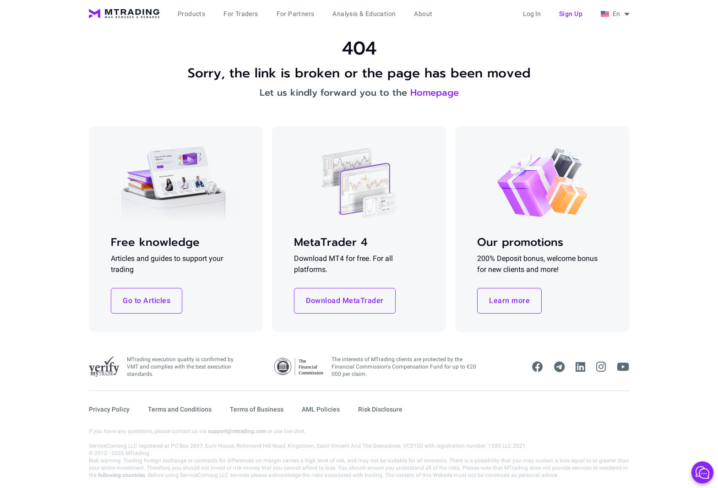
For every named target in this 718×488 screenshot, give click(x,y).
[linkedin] (580, 367)
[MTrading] (124, 14)
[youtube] (623, 367)
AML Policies (321, 409)
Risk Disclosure (380, 409)
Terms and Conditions (180, 409)
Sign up (571, 13)
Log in (532, 13)
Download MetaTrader (345, 300)
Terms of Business (256, 409)
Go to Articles (146, 300)
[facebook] (537, 367)
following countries (121, 475)
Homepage (434, 92)
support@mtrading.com (237, 431)
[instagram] (601, 367)
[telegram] (559, 367)
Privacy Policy (109, 409)
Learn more (509, 300)
